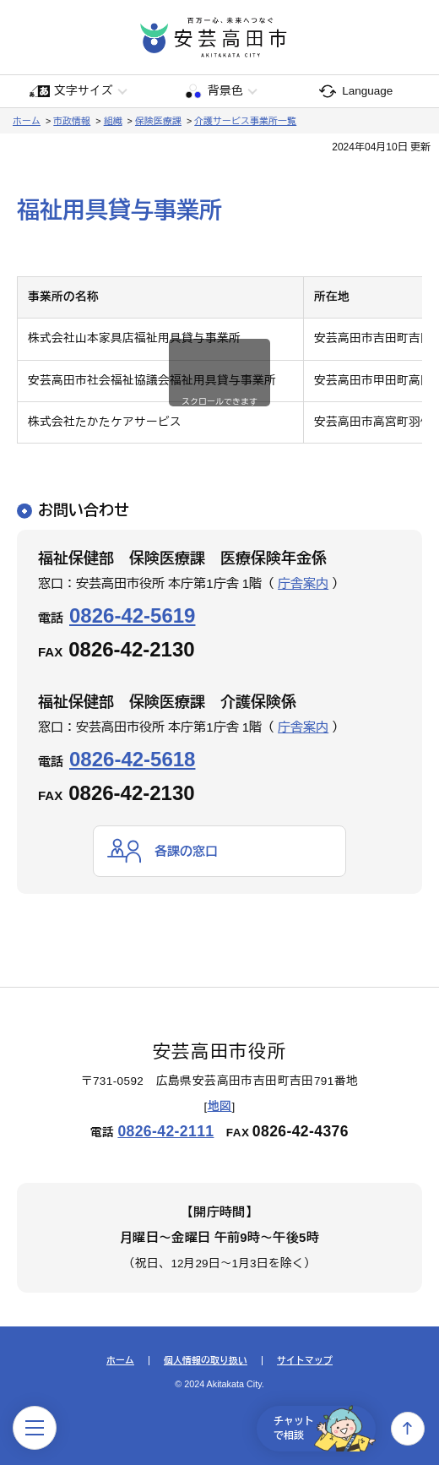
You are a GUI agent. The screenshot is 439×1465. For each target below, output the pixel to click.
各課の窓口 (186, 851)
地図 (220, 1106)
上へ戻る (408, 1429)
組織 (113, 121)
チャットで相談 (325, 1428)
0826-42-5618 (132, 759)
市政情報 (71, 121)
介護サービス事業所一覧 (245, 121)
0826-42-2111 (165, 1131)
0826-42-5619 (132, 615)
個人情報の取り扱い (205, 1360)
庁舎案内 (303, 583)
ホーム (27, 121)
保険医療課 (158, 121)
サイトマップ (305, 1360)
